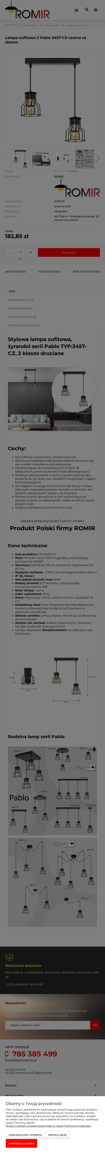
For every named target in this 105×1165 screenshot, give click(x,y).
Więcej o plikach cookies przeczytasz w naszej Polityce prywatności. (48, 1125)
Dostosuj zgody (57, 1134)
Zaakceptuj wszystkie (21, 1143)
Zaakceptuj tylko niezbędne (25, 1134)
